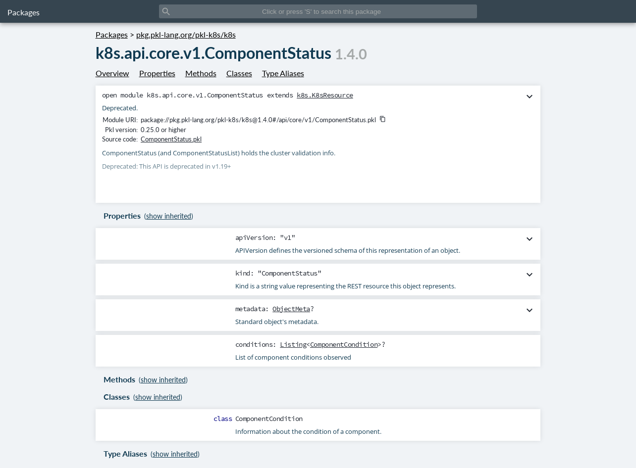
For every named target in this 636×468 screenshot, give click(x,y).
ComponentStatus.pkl (171, 139)
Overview (112, 73)
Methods (200, 73)
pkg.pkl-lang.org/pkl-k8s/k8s (186, 34)
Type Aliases (283, 73)
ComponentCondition (343, 344)
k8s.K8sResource (325, 95)
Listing (293, 344)
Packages (23, 12)
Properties (157, 73)
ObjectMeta (291, 308)
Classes (239, 73)
